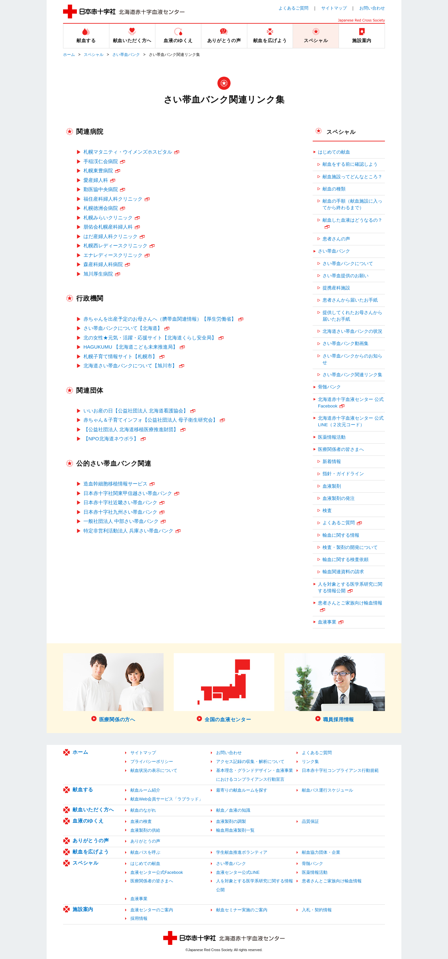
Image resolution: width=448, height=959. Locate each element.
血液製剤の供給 (145, 830)
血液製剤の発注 (339, 498)
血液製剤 (332, 486)
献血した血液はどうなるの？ (352, 220)
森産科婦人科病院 (103, 264)
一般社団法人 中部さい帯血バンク (121, 521)
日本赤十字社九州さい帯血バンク (120, 512)
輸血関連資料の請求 (343, 571)
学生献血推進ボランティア (241, 852)
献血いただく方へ (93, 809)
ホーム (69, 54)
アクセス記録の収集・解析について (250, 761)
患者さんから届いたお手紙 (350, 300)
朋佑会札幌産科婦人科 (108, 227)
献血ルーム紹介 (145, 790)
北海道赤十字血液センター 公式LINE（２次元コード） (351, 421)
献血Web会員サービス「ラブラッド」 (166, 799)
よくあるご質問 (293, 8)
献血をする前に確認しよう (350, 164)
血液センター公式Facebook (156, 872)
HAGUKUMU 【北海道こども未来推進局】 (130, 347)
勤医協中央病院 (100, 189)
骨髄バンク (329, 386)
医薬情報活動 (332, 437)
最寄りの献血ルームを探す (241, 790)
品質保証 (310, 821)
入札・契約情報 (317, 909)
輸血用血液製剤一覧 (235, 830)
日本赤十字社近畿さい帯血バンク (120, 502)
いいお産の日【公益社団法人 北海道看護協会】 (135, 410)
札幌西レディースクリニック (115, 245)
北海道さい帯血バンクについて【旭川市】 (130, 365)
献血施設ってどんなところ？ (352, 176)
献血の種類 (334, 188)
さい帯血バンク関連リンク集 (352, 374)
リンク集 (310, 761)
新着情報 (332, 461)
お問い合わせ (372, 8)
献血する (83, 789)
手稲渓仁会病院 (100, 161)
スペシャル (93, 54)
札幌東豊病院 (98, 170)
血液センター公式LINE (237, 872)
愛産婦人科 (95, 180)
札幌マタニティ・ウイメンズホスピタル (127, 152)
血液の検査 (141, 821)
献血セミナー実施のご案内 (241, 909)
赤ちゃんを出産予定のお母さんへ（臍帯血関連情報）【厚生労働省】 (159, 319)
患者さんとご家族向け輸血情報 (350, 603)
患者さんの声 (336, 238)
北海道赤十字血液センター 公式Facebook (351, 402)
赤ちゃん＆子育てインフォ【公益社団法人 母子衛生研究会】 (150, 420)
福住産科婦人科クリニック (113, 199)
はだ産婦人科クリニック (110, 236)
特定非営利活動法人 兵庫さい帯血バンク (128, 530)
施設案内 (83, 909)
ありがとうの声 (91, 840)
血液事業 (327, 622)
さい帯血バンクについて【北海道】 (122, 328)
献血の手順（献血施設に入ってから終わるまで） (352, 204)
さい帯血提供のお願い (346, 275)
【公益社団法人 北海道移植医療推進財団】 (130, 429)
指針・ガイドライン (343, 473)
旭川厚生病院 (98, 274)
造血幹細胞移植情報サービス (115, 483)
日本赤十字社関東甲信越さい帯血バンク (127, 493)
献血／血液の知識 (233, 810)
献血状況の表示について (153, 770)
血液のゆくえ (88, 821)
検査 (327, 510)
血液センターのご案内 (151, 909)
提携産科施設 (336, 287)
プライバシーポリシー (151, 761)
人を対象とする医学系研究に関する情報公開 (350, 587)
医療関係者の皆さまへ (341, 449)
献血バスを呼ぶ (145, 852)
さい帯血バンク (126, 54)
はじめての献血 (334, 152)
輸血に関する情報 (341, 535)
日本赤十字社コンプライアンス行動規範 (340, 770)
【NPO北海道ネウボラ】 (111, 438)
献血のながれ (143, 810)
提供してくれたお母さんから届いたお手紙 (352, 316)
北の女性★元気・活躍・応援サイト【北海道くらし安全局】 (149, 337)
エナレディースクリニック (113, 255)
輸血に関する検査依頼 (346, 559)
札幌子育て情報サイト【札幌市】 (120, 356)
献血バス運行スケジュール (327, 790)
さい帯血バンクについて (348, 263)
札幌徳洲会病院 (100, 208)
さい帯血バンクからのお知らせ (352, 359)
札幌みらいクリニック (108, 217)
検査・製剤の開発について (350, 547)
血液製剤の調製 (231, 821)
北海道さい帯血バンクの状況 (352, 331)
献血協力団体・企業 (321, 852)
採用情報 (138, 918)
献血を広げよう (91, 851)
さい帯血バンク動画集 (346, 343)
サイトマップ (334, 8)
